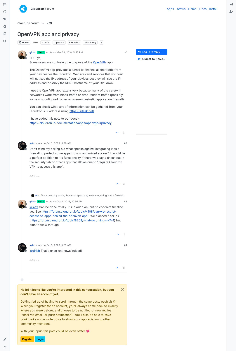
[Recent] (4, 12)
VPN (35, 42)
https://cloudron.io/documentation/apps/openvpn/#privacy (71, 123)
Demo (192, 9)
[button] (4, 339)
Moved (24, 42)
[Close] (122, 289)
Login (40, 339)
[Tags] (4, 19)
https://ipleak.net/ (82, 111)
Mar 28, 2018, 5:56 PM (70, 52)
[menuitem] (231, 4)
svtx (32, 143)
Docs (202, 9)
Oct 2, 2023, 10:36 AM (69, 201)
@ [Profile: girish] (35, 250)
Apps (170, 9)
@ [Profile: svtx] (34, 207)
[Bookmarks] (4, 34)
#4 (125, 245)
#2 (125, 143)
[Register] (231, 12)
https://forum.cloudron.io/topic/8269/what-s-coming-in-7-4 (72, 220)
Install (213, 9)
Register (27, 339)
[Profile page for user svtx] (22, 145)
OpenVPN (99, 62)
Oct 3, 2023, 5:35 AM (58, 245)
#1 (126, 52)
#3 (125, 201)
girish (33, 52)
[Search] (4, 41)
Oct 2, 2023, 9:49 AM (58, 143)
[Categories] (4, 4)
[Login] (231, 4)
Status (181, 9)
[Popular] (4, 27)
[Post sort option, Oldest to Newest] (151, 59)
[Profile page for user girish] (22, 54)
